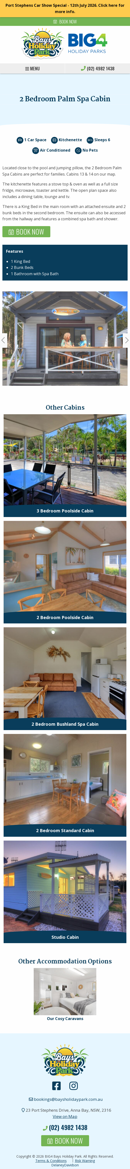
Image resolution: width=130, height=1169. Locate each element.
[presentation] (65, 460)
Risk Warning (85, 1160)
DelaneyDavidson (65, 1165)
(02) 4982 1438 (100, 68)
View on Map (65, 1116)
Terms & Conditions (51, 1160)
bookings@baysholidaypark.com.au (65, 1099)
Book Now (68, 21)
